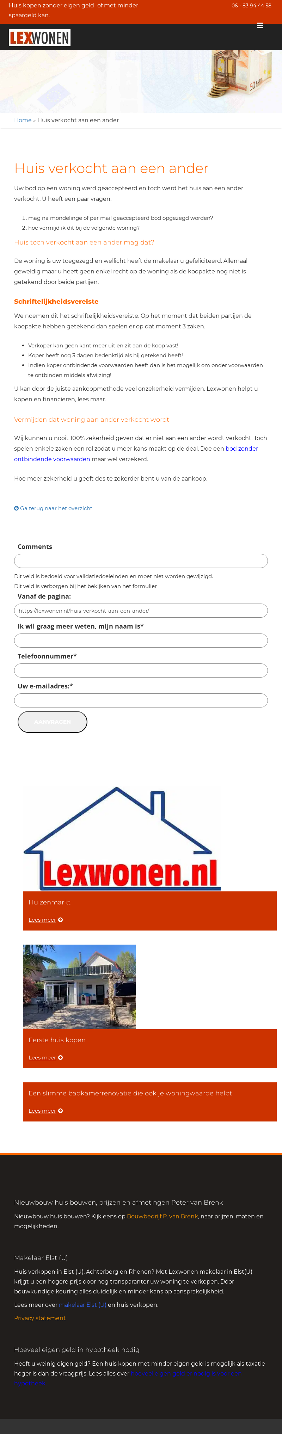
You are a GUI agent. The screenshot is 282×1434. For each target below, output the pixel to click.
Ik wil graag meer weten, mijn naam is (81, 626)
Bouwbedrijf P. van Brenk (162, 1216)
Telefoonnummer (47, 656)
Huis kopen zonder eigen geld (51, 5)
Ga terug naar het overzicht (53, 508)
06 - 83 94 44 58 (251, 5)
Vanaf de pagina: (44, 596)
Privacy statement (40, 1318)
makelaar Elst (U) (82, 1305)
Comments (35, 546)
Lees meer (46, 919)
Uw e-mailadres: (45, 686)
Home (23, 120)
